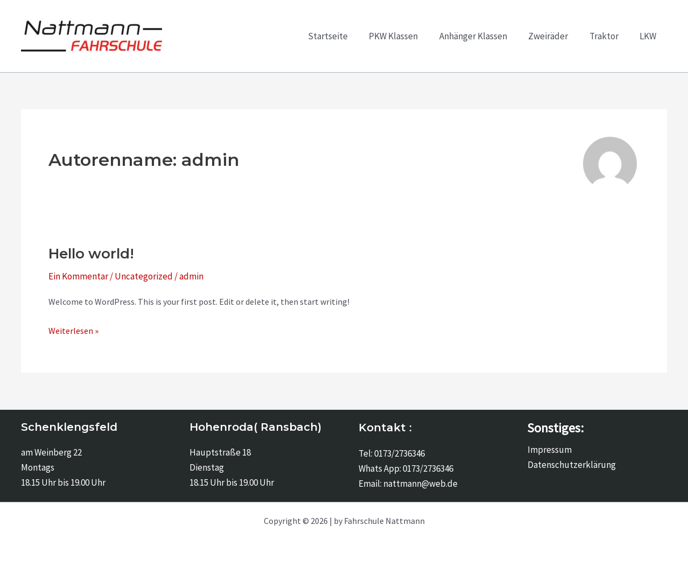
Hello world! (91, 253)
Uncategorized (144, 276)
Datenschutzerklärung (571, 465)
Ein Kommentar (78, 276)
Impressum (549, 450)
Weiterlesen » (73, 330)
